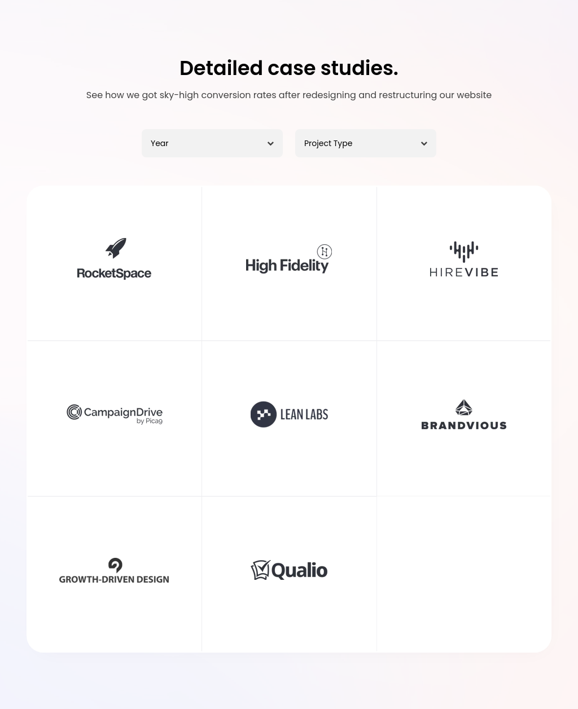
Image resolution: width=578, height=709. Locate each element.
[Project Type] (365, 143)
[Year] (212, 143)
